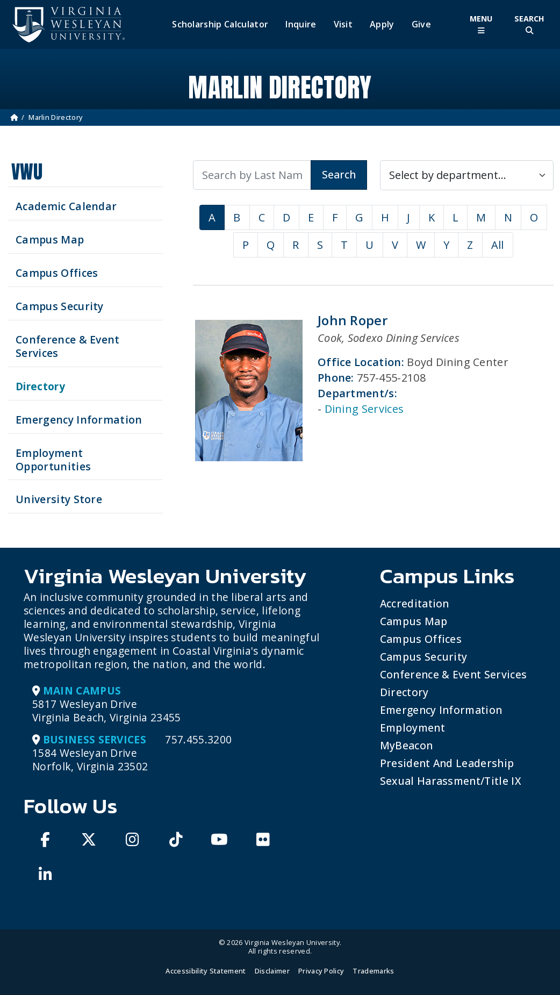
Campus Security (424, 656)
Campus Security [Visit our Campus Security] (60, 306)
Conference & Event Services (453, 674)
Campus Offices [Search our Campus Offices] (57, 273)
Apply (382, 24)
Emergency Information (441, 710)
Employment (412, 727)
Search (339, 174)
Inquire (300, 24)
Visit (343, 24)
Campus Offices (421, 639)
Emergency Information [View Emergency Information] (79, 419)
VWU (26, 171)
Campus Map (413, 621)
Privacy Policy (321, 971)
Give (421, 24)
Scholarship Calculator (220, 24)
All (497, 245)
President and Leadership (447, 763)
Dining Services (364, 409)
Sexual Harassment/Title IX (450, 781)
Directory (404, 692)
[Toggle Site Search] (529, 24)
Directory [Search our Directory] (40, 386)
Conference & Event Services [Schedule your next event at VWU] (68, 346)
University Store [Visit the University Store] (59, 499)
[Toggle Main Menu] (481, 24)
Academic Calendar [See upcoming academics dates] (66, 206)
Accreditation (414, 603)
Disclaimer (272, 971)
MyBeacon (406, 745)
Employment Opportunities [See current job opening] (53, 460)
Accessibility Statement (206, 971)
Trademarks (373, 971)
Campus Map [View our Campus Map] (50, 239)
